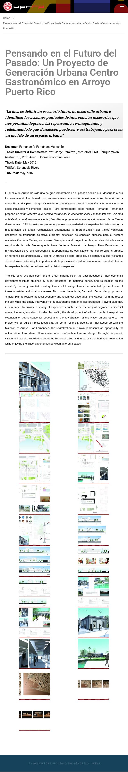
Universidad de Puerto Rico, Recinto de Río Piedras (64, 764)
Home (6, 18)
